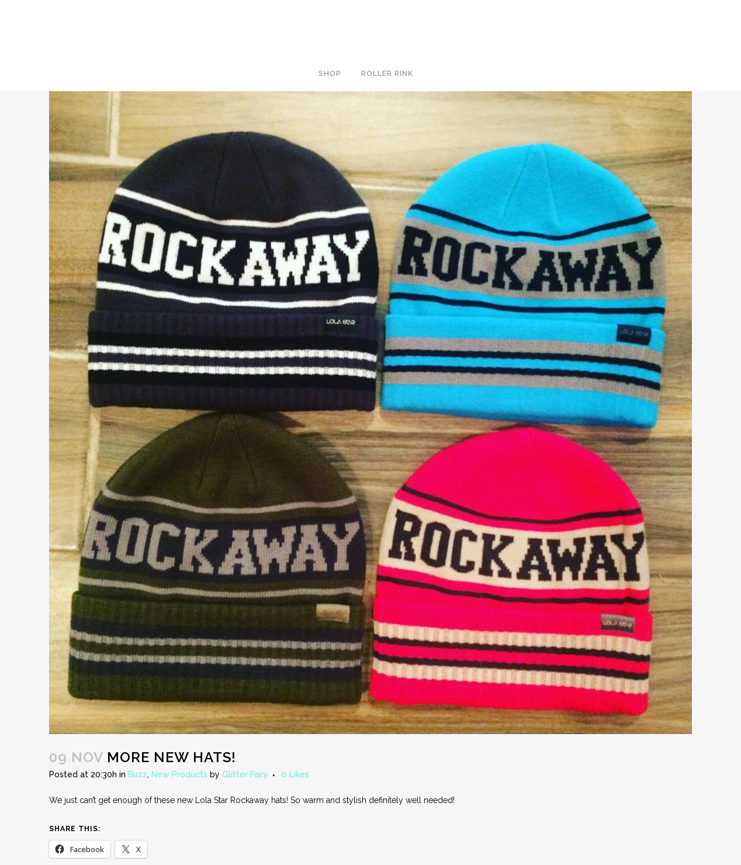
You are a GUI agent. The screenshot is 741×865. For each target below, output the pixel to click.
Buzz (137, 774)
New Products (179, 774)
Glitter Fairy (245, 774)
